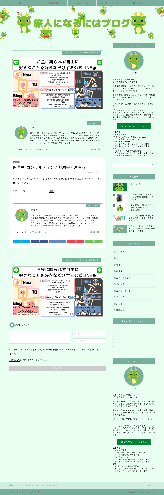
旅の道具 (120, 284)
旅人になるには (123, 291)
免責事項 (33, 492)
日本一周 (120, 297)
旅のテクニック (123, 278)
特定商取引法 (53, 3)
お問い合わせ (140, 3)
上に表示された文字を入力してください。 (28, 360)
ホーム (23, 3)
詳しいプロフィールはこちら (133, 126)
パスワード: (30, 191)
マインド (120, 265)
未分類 (16, 162)
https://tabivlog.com (37, 149)
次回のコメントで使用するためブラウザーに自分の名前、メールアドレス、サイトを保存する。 (56, 349)
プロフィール (82, 3)
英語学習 (120, 310)
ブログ (119, 258)
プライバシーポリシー (111, 4)
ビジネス (120, 252)
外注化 (119, 271)
